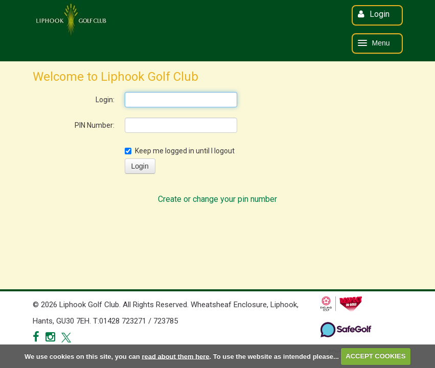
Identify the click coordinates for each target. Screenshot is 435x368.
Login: (105, 100)
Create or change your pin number (217, 199)
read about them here (175, 356)
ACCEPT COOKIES (375, 356)
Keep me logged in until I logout (180, 151)
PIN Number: (95, 125)
